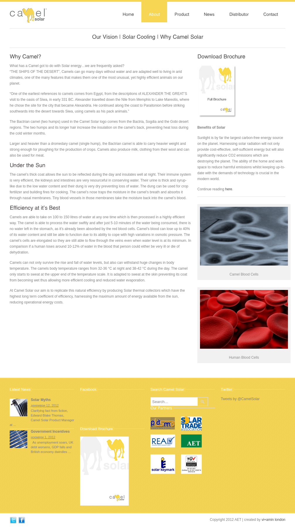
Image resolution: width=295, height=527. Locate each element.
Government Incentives (50, 431)
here (228, 189)
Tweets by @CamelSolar (240, 399)
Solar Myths (41, 400)
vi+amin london (273, 520)
